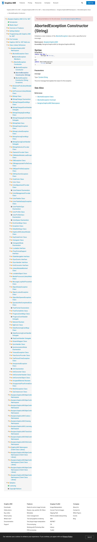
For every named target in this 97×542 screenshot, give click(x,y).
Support (6, 524)
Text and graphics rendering (35, 518)
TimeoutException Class (21, 352)
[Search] (82, 3)
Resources (38, 3)
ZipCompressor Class (20, 392)
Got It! (90, 537)
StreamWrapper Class (20, 341)
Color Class (16, 182)
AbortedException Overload (46, 100)
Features (22, 3)
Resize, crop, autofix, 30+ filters (36, 510)
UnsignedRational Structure (21, 381)
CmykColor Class (18, 179)
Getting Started (14, 31)
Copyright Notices (15, 489)
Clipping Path (54, 513)
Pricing (30, 3)
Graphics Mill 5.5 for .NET (13, 9)
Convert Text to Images (57, 510)
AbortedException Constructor (17, 13)
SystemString (43, 77)
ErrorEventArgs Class (20, 223)
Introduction (13, 22)
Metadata (30, 513)
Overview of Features (16, 28)
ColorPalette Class (19, 198)
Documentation (8, 521)
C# (51, 524)
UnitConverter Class (19, 372)
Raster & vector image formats (36, 507)
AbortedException (62, 36)
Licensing (12, 486)
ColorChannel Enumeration (21, 190)
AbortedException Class (84, 9)
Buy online (7, 513)
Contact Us (76, 510)
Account (55, 3)
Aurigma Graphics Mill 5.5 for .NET (31, 9)
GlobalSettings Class (19, 229)
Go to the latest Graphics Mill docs (71, 19)
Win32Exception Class (20, 389)
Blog (74, 518)
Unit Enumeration (18, 369)
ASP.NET (52, 521)
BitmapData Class (18, 123)
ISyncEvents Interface (20, 259)
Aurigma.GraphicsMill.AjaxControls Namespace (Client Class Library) (22, 455)
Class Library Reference (48, 9)
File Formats (13, 39)
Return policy (8, 516)
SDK (51, 518)
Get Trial (90, 3)
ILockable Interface (19, 248)
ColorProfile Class (19, 212)
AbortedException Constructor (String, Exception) (22, 80)
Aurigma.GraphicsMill (51, 42)
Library (52, 527)
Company (47, 3)
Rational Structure (18, 322)
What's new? (7, 518)
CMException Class (19, 160)
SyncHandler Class (19, 344)
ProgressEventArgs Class (21, 314)
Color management (33, 516)
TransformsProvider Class (21, 355)
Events (75, 516)
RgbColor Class (18, 325)
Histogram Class (18, 240)
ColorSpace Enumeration (21, 220)
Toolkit (52, 530)
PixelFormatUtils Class (20, 311)
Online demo (8, 510)
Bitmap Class (17, 96)
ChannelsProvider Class (20, 152)
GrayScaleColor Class (20, 237)
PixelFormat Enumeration (21, 308)
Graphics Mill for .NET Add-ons (19, 42)
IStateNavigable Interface (21, 256)
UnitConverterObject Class (21, 378)
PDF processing (31, 530)
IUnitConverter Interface (20, 265)
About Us (76, 507)
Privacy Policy (67, 537)
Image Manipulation (56, 507)
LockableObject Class (20, 273)
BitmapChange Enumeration (22, 99)
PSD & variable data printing (58, 516)
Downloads (7, 507)
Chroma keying (31, 524)
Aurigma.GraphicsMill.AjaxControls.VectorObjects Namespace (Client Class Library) (27, 462)
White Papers (77, 513)
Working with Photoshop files (35, 527)
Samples (12, 483)
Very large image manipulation (36, 521)
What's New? (13, 25)
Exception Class (18, 226)
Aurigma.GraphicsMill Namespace (66, 9)
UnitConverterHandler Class (22, 375)
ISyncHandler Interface (20, 262)
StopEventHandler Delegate (22, 338)
